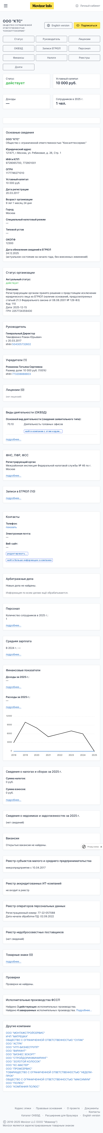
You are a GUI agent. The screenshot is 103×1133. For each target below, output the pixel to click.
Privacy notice (93, 847)
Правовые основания (49, 1108)
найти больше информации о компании (29, 560)
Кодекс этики (23, 1108)
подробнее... (13, 439)
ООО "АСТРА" (14, 1043)
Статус (18, 38)
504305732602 (21, 344)
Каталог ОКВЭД (30, 1115)
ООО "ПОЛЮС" (15, 1082)
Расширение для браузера (61, 1115)
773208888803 (21, 373)
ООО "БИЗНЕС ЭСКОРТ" (21, 1054)
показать (11, 527)
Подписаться (86, 25)
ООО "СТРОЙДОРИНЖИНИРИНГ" (27, 1057)
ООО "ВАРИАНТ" (16, 1050)
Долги (18, 66)
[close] (101, 846)
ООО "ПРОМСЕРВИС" (19, 1068)
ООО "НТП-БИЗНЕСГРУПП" (22, 1047)
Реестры (84, 57)
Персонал (84, 48)
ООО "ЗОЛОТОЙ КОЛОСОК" (23, 1061)
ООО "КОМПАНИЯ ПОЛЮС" (23, 1086)
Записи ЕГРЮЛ (51, 48)
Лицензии (84, 38)
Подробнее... (84, 1010)
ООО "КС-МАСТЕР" (17, 1065)
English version (58, 25)
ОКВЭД (18, 48)
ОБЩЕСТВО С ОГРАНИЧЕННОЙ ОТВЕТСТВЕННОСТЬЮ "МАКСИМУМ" (48, 1079)
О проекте (73, 1108)
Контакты (94, 1111)
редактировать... (17, 553)
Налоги (51, 57)
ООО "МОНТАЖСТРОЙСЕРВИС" (25, 1032)
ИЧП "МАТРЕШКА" (17, 1036)
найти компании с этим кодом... (43, 431)
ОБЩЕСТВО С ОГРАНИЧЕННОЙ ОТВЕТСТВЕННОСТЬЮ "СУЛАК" (45, 1039)
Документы (92, 1108)
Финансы (18, 57)
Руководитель (51, 38)
